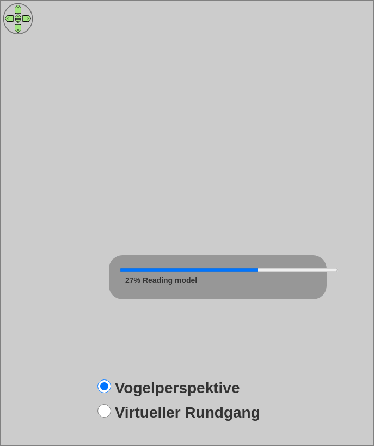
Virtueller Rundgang (187, 412)
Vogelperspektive (177, 387)
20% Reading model (161, 280)
